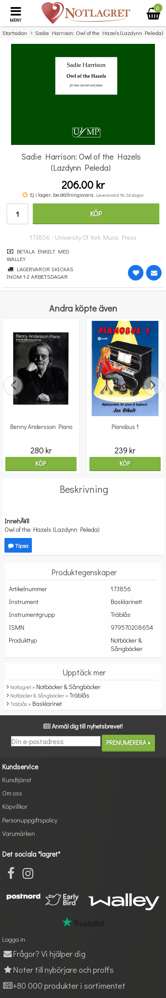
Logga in (13, 939)
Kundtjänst (16, 780)
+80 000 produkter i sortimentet (63, 985)
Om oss (12, 793)
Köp (96, 213)
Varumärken (18, 833)
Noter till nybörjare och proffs (58, 969)
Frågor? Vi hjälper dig (43, 953)
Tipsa (18, 545)
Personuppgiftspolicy (29, 820)
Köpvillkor (14, 806)
